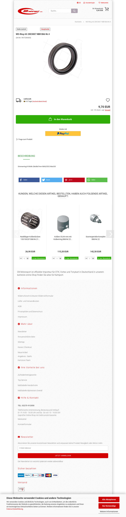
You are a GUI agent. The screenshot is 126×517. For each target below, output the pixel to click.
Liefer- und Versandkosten (28, 304)
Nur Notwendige (109, 506)
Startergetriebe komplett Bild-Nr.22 (96, 241)
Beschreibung (26, 159)
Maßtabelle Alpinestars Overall (30, 393)
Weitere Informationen (109, 511)
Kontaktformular (24, 427)
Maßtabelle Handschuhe (28, 388)
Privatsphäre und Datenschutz (30, 315)
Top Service (22, 383)
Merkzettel (103, 3)
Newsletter (22, 334)
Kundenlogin (89, 3)
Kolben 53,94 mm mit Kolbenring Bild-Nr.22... (63, 241)
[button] (29, 183)
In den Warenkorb (60, 122)
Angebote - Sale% (25, 359)
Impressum (22, 320)
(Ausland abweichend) (39, 104)
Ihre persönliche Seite (26, 340)
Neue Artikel (23, 355)
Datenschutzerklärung (15, 509)
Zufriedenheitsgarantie (27, 378)
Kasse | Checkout (25, 350)
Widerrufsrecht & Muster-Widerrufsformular (35, 299)
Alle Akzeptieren (109, 499)
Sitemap (21, 345)
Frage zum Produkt (25, 142)
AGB (19, 309)
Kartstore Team (24, 363)
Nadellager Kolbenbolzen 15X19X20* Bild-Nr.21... (30, 241)
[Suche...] (74, 11)
